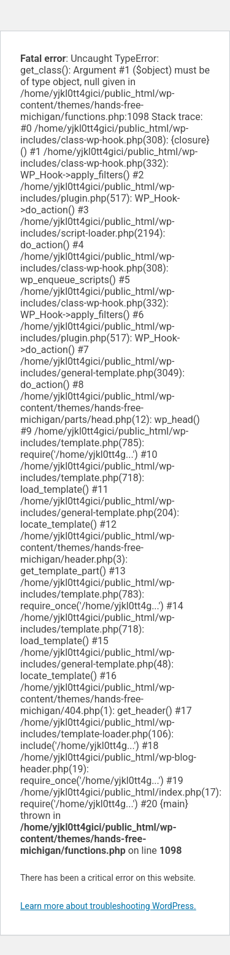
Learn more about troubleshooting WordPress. (108, 906)
